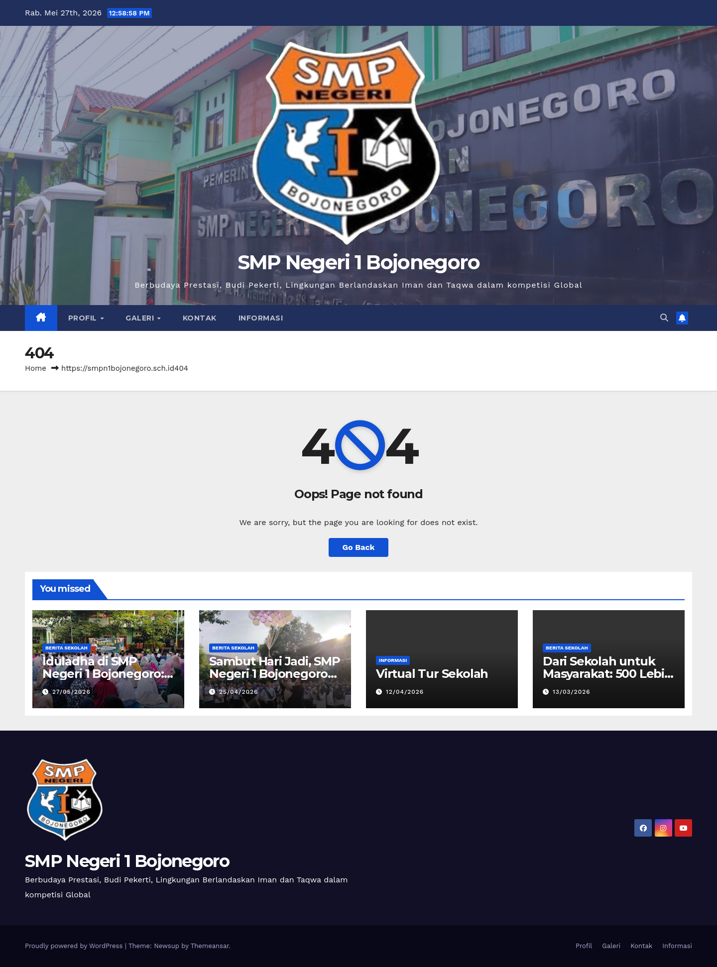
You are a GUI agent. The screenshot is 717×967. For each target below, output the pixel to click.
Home (35, 368)
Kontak (200, 318)
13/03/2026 (572, 691)
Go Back (359, 547)
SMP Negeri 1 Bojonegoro (359, 262)
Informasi (261, 318)
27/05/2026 (71, 691)
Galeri (140, 318)
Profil (84, 318)
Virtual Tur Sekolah (432, 673)
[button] (664, 317)
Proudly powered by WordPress (75, 946)
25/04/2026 (238, 691)
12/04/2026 (405, 691)
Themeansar (210, 946)
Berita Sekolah (66, 647)
